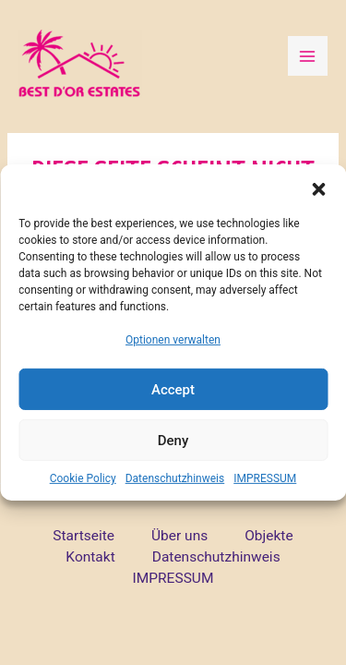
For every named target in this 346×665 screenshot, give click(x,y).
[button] (318, 187)
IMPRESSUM (264, 478)
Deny (173, 440)
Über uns (179, 535)
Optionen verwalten (173, 339)
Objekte (268, 535)
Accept (173, 389)
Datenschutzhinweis (175, 478)
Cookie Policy (83, 478)
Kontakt (90, 557)
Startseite (83, 535)
